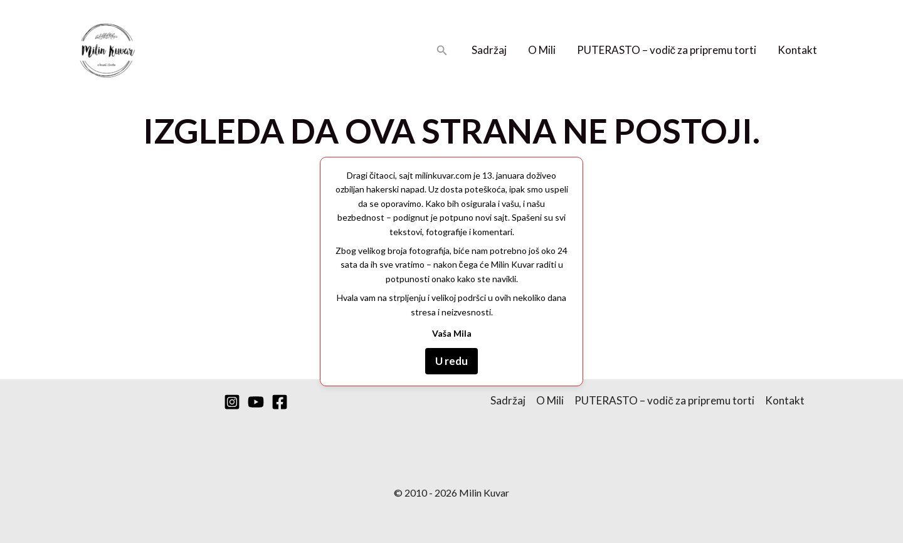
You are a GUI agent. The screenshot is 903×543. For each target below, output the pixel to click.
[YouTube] (256, 402)
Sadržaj (489, 49)
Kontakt (797, 49)
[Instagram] (232, 402)
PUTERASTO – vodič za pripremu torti (667, 49)
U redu (451, 360)
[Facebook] (280, 402)
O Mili (542, 49)
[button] (442, 50)
